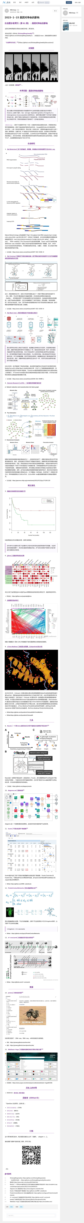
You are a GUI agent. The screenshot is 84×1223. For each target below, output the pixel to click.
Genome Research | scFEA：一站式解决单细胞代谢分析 (24, 383)
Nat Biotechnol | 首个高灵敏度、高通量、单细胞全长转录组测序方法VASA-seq (31, 149)
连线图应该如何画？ (13, 600)
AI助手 (26, 2)
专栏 (20, 2)
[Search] (43, 2)
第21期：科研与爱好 (19, 1092)
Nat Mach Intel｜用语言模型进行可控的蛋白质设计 (22, 313)
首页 (14, 2)
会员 (33, 2)
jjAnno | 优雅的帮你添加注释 (15, 555)
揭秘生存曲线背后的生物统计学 (16, 491)
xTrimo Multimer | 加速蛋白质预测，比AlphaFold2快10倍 (24, 646)
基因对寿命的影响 (36, 91)
